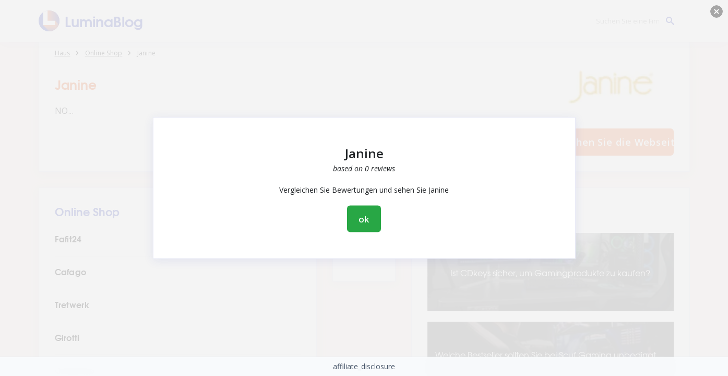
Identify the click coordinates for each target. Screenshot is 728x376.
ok (364, 219)
